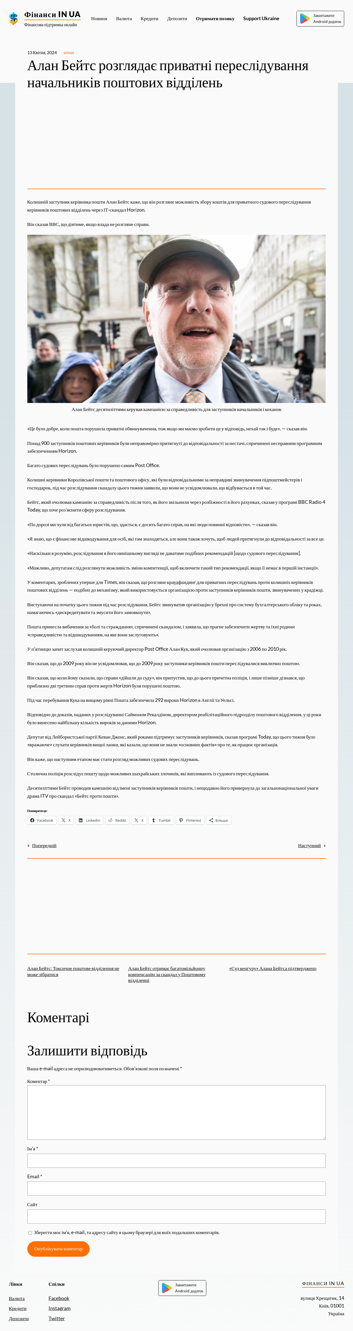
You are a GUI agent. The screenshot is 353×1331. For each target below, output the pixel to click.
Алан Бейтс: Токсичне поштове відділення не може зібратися (73, 971)
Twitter (57, 1318)
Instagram (60, 1308)
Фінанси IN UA (52, 14)
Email (34, 1176)
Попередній (44, 845)
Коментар (38, 1081)
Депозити (19, 1318)
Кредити (17, 1308)
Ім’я (32, 1148)
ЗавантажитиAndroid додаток (320, 18)
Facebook (59, 1298)
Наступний (309, 845)
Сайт (32, 1204)
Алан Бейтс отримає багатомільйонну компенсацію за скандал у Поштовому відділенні (167, 974)
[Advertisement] (176, 141)
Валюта (17, 1298)
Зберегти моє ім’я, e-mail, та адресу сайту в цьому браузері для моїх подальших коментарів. (127, 1232)
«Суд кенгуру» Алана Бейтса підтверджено (272, 968)
